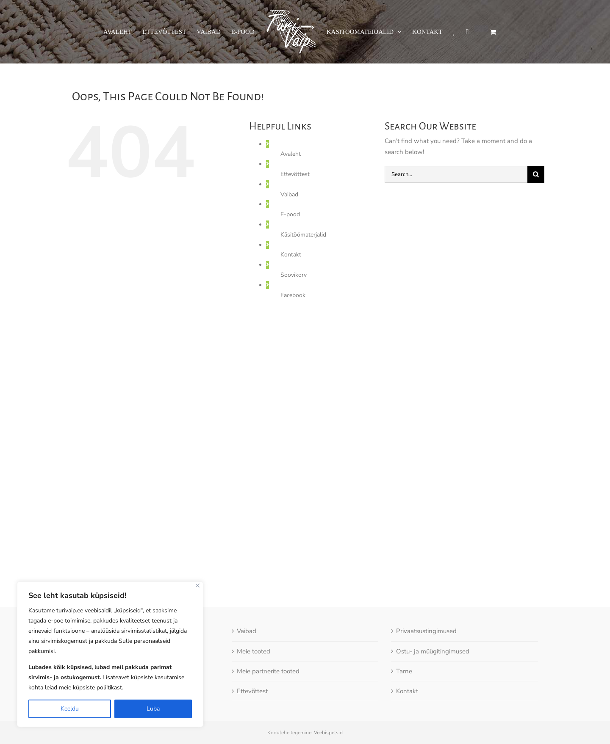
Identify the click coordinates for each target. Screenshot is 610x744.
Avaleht (290, 154)
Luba (153, 709)
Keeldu (70, 709)
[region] (110, 654)
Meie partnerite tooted (268, 645)
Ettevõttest (295, 174)
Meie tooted (253, 625)
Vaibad (289, 194)
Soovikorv (293, 275)
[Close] (198, 585)
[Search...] (456, 174)
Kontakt (290, 255)
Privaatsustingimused (426, 605)
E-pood (290, 214)
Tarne (404, 645)
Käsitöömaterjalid (303, 235)
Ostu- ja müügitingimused (432, 625)
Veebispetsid (328, 706)
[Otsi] (535, 174)
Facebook (292, 295)
